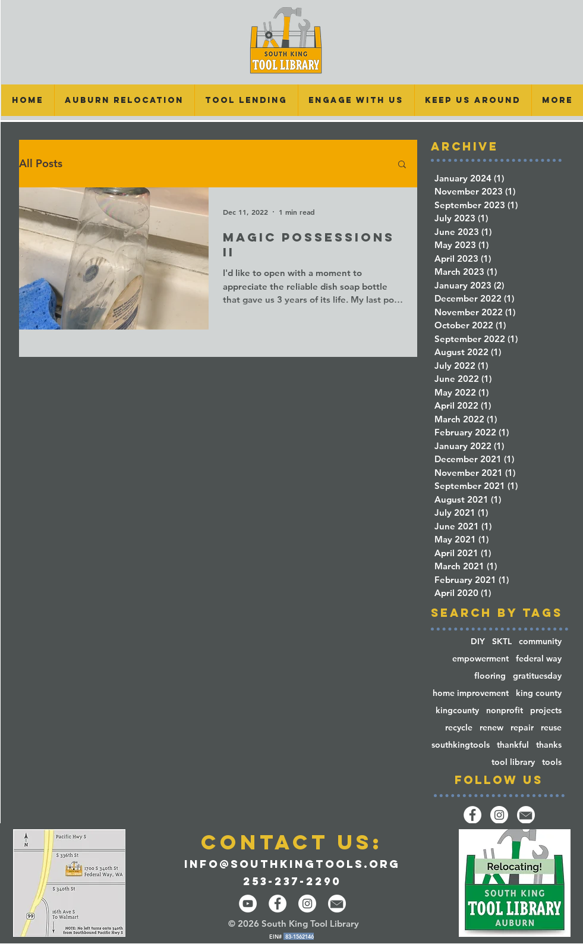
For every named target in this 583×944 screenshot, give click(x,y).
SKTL (502, 641)
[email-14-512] (526, 815)
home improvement (471, 693)
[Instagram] (499, 815)
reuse (551, 728)
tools (552, 762)
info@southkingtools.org (292, 864)
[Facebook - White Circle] (277, 903)
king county (539, 693)
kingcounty (457, 710)
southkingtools (460, 745)
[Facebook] (472, 815)
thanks (549, 745)
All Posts (40, 163)
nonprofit (504, 710)
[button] (246, 100)
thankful (513, 745)
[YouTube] (248, 903)
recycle (458, 728)
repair (522, 728)
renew (491, 728)
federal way (539, 659)
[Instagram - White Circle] (307, 903)
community (540, 641)
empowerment (480, 659)
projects (546, 710)
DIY (478, 641)
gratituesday (537, 676)
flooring (490, 676)
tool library (513, 762)
